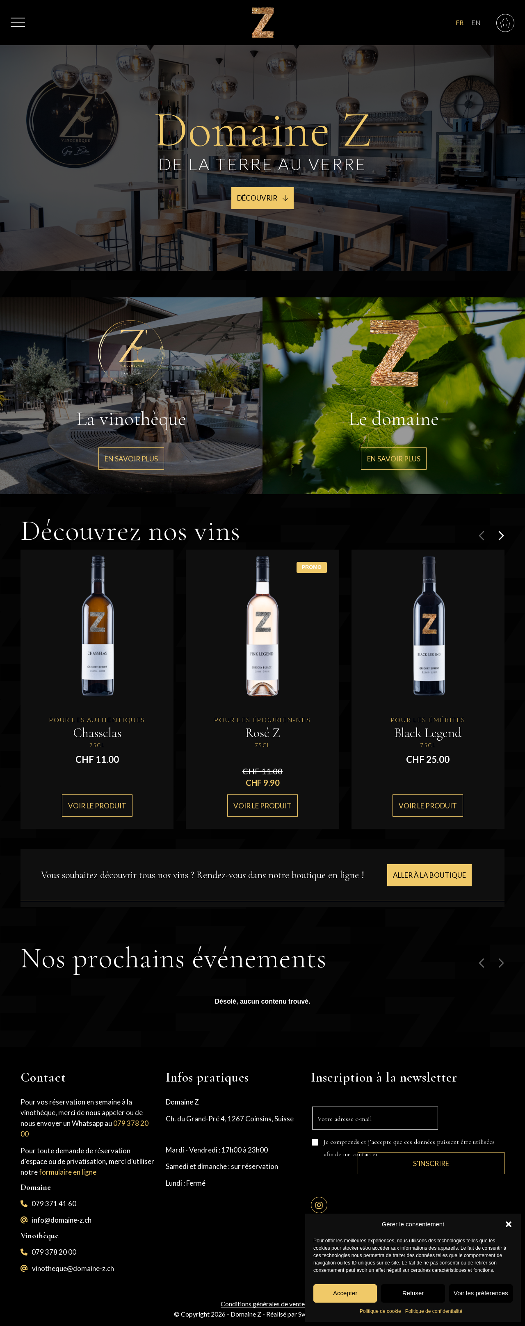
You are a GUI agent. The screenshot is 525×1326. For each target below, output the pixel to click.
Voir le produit (97, 805)
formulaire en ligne (67, 1172)
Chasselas (97, 733)
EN (476, 22)
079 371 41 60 (54, 1203)
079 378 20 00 (54, 1252)
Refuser (413, 1292)
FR (459, 22)
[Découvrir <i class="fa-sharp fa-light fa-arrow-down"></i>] (262, 198)
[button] (508, 1224)
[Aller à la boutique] (429, 875)
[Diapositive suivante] (501, 535)
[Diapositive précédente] (481, 535)
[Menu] (18, 18)
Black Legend (427, 733)
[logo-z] (263, 22)
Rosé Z (262, 733)
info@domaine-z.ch (61, 1220)
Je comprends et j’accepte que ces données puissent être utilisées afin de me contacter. (409, 1148)
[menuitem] (18, 18)
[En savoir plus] (131, 458)
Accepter (345, 1292)
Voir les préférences (481, 1292)
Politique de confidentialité (433, 1311)
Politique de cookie (380, 1311)
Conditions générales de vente (263, 1304)
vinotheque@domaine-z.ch (73, 1268)
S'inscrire (472, 1130)
